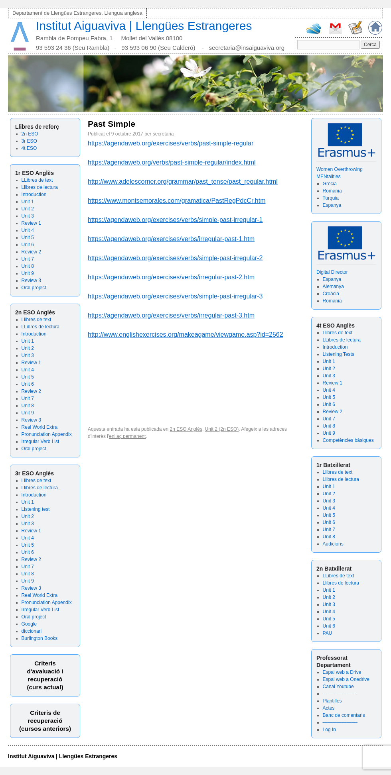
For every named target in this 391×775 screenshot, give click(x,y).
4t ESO (29, 148)
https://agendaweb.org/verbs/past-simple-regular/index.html (172, 162)
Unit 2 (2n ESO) (222, 429)
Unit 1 (28, 201)
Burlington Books (40, 638)
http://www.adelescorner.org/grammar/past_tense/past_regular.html (183, 181)
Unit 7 (28, 259)
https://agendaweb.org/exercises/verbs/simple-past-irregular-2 (175, 258)
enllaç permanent (127, 436)
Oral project (34, 287)
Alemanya (333, 286)
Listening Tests (338, 354)
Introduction (34, 194)
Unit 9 (28, 273)
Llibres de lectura (40, 187)
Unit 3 (28, 216)
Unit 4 (28, 230)
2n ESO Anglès (186, 429)
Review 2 (31, 252)
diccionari (32, 631)
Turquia (331, 198)
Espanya (332, 205)
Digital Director (332, 272)
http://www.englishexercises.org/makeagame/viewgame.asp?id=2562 (185, 334)
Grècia (330, 183)
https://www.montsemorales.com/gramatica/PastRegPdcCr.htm (177, 200)
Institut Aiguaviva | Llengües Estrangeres (144, 25)
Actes (329, 708)
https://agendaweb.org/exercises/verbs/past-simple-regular (170, 143)
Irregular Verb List (40, 441)
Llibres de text (36, 319)
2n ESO (30, 134)
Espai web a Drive (342, 672)
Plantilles (332, 701)
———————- (340, 694)
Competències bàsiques (348, 440)
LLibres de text (37, 180)
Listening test (36, 509)
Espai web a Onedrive (346, 679)
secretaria (163, 134)
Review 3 (31, 280)
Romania (332, 191)
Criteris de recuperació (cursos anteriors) (45, 720)
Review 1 (31, 223)
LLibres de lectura (40, 327)
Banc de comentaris (344, 715)
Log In (329, 729)
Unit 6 (28, 244)
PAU (327, 633)
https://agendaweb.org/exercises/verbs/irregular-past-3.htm (171, 315)
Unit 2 (28, 209)
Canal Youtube (338, 686)
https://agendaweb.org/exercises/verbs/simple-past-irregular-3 (175, 296)
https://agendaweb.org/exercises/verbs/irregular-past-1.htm (171, 238)
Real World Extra (39, 427)
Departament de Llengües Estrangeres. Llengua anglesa (77, 13)
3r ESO (29, 141)
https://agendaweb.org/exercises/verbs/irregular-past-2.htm (171, 277)
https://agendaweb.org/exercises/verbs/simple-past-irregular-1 (175, 219)
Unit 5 (28, 237)
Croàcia (331, 293)
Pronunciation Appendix (47, 434)
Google (29, 624)
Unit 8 (28, 266)
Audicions (333, 544)
